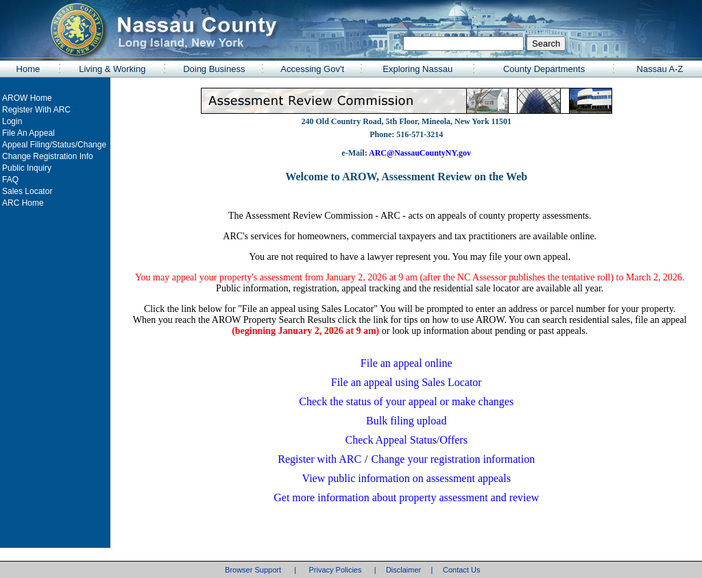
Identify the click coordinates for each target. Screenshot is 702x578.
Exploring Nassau (417, 69)
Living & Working (112, 69)
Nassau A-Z (660, 69)
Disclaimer (403, 570)
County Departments (544, 69)
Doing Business (214, 69)
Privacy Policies (334, 570)
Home (28, 69)
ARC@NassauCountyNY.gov (419, 153)
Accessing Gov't (312, 69)
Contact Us (461, 570)
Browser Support (253, 570)
